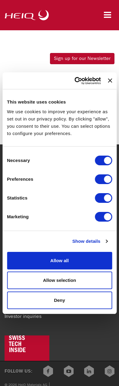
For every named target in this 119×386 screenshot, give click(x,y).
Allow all (59, 260)
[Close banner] (110, 80)
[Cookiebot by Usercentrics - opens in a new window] (76, 81)
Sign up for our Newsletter (82, 58)
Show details (86, 241)
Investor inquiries (23, 316)
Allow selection (59, 280)
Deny (59, 300)
